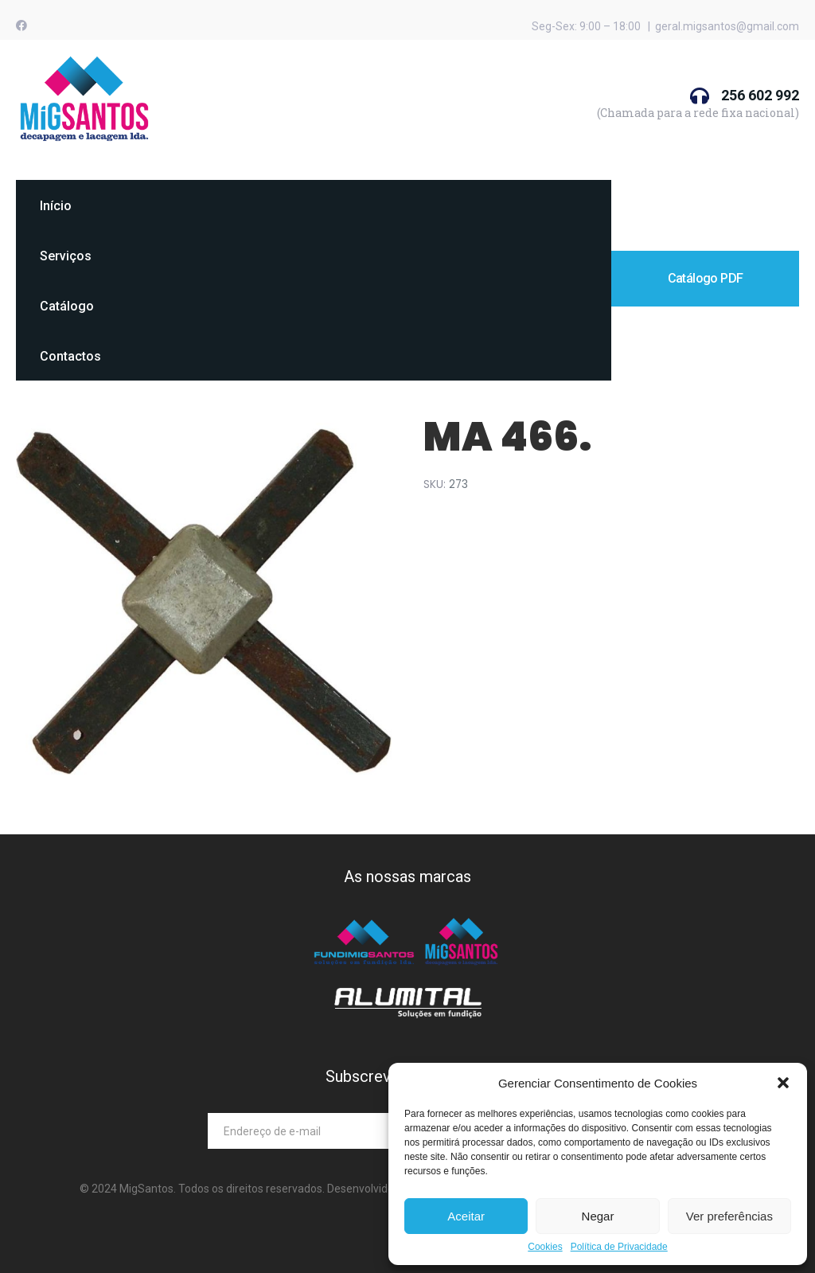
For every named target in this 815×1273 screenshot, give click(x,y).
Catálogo (67, 306)
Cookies (545, 1247)
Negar (598, 1216)
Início (56, 205)
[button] (783, 1083)
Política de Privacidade (619, 1247)
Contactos (70, 356)
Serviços (66, 256)
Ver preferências (729, 1216)
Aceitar (466, 1216)
